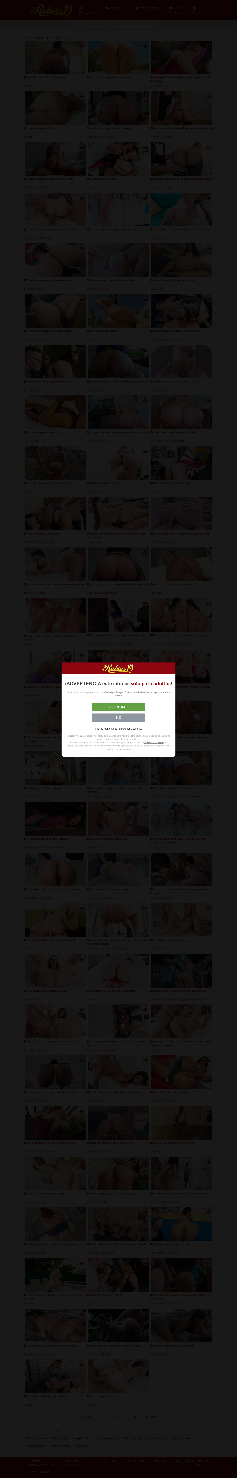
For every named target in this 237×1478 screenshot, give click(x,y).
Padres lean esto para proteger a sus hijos (118, 728)
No (118, 717)
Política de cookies (154, 742)
